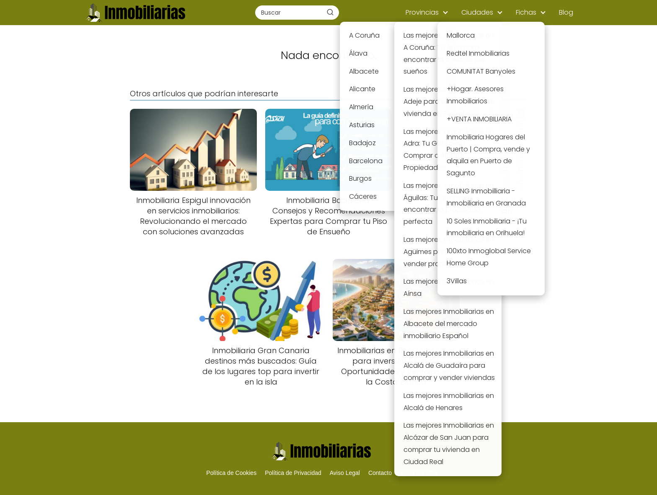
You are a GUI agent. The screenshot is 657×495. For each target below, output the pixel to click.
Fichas (526, 12)
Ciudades (477, 12)
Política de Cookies (231, 472)
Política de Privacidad (293, 472)
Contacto (380, 472)
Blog (566, 12)
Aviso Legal (345, 472)
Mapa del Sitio (418, 472)
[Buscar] (330, 12)
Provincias (422, 12)
